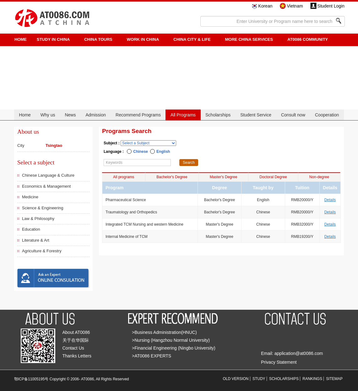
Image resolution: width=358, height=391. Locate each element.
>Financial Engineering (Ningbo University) (173, 348)
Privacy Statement (279, 362)
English (163, 151)
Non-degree (319, 177)
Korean (265, 5)
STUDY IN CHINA (53, 39)
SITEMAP (334, 379)
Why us (48, 114)
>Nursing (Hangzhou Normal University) (171, 340)
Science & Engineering (42, 208)
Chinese (140, 151)
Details (330, 200)
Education (31, 229)
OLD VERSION (236, 379)
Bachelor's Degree (171, 177)
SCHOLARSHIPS (284, 379)
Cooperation (327, 114)
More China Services (249, 39)
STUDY (258, 379)
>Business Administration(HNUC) (164, 332)
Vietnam (295, 5)
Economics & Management (46, 186)
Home (24, 114)
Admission (95, 114)
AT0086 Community (307, 39)
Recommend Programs (138, 114)
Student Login (330, 5)
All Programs (183, 114)
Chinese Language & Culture (48, 175)
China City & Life (191, 39)
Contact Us (73, 348)
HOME (20, 39)
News (70, 114)
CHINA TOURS (98, 39)
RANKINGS (312, 379)
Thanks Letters (77, 355)
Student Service (255, 114)
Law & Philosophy (38, 218)
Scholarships (218, 114)
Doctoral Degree (273, 177)
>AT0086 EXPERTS (151, 355)
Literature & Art (35, 240)
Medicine (30, 197)
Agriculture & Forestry (42, 251)
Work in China (143, 39)
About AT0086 (76, 332)
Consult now (293, 114)
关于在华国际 (75, 340)
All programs (123, 177)
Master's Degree (223, 177)
